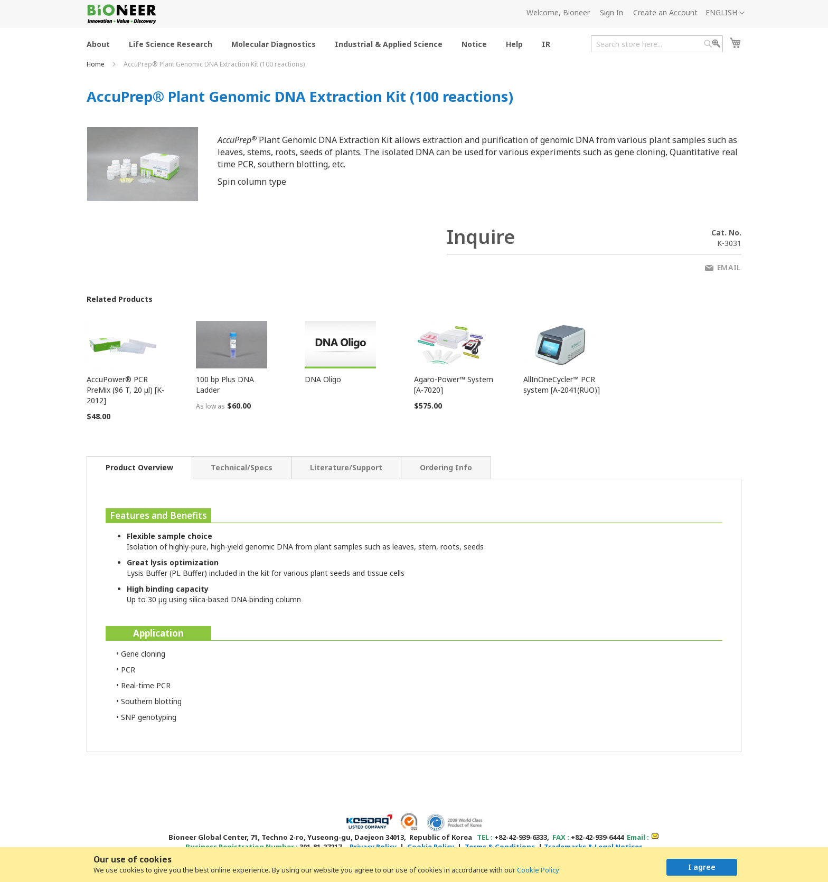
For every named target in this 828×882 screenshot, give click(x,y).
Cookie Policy (538, 870)
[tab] (139, 467)
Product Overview (139, 467)
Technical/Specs (241, 467)
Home (96, 64)
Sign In (611, 12)
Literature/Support (346, 467)
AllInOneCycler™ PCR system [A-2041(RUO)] (561, 384)
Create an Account (665, 12)
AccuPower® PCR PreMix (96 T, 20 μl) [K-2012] (125, 389)
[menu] (321, 43)
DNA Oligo (323, 379)
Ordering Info (446, 467)
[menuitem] (98, 43)
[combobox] (657, 43)
